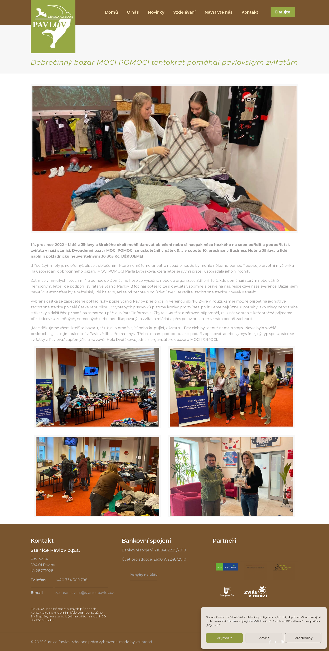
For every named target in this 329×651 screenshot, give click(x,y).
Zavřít (264, 638)
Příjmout (224, 638)
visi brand (144, 642)
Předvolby (303, 638)
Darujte (283, 12)
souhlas (248, 617)
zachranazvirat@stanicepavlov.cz (84, 593)
